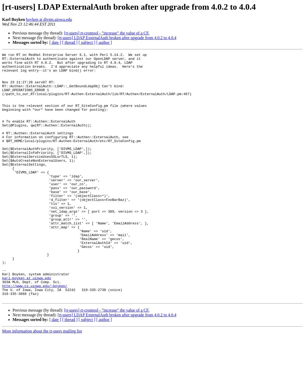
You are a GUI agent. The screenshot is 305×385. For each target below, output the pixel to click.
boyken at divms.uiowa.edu (49, 19)
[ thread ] (70, 42)
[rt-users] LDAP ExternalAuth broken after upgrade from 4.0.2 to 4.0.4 (116, 38)
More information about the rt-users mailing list (42, 380)
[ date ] (55, 42)
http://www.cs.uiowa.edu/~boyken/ (34, 332)
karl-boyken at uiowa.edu (26, 323)
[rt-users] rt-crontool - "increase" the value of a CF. (106, 33)
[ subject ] (87, 42)
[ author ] (104, 42)
